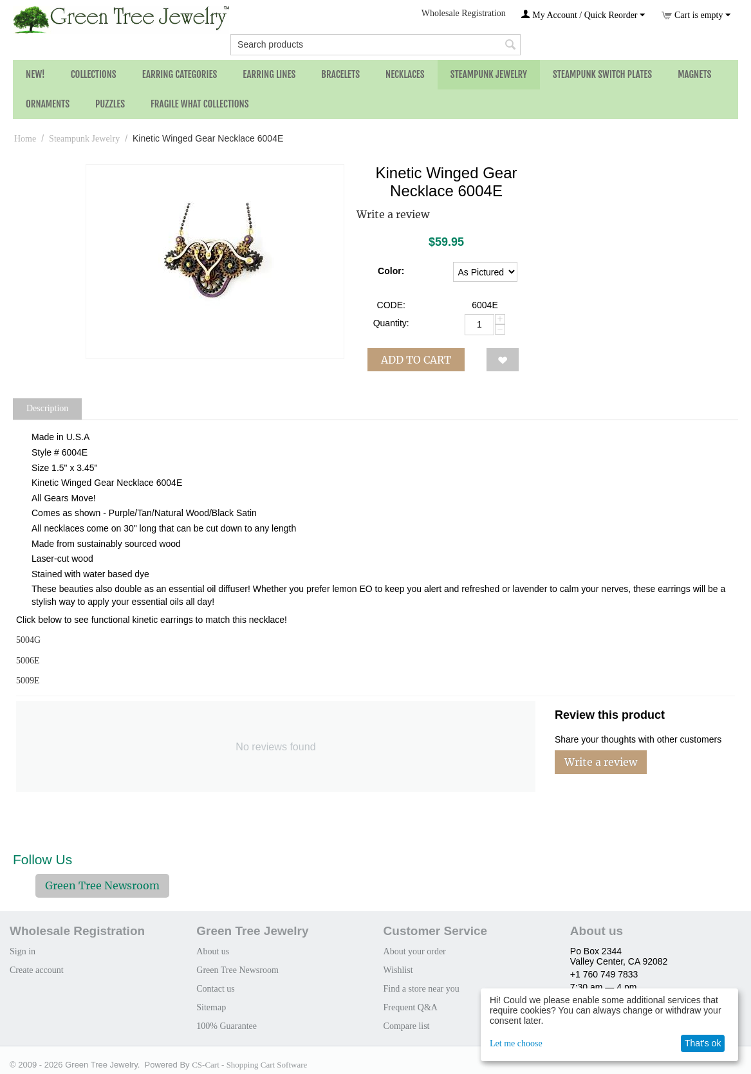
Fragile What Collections (200, 104)
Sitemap (211, 1007)
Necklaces (405, 74)
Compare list (407, 1026)
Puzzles (110, 104)
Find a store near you (421, 989)
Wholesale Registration (464, 13)
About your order (415, 951)
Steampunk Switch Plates (602, 74)
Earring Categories (180, 74)
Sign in (22, 951)
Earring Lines (269, 74)
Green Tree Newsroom (102, 885)
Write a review (393, 214)
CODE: (391, 305)
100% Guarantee (226, 1026)
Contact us (215, 989)
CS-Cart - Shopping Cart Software (249, 1064)
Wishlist (398, 970)
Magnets (694, 74)
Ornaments (48, 104)
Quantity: (391, 323)
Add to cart (416, 359)
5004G (28, 640)
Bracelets (340, 74)
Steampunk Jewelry (488, 74)
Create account (37, 970)
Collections (93, 74)
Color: (391, 271)
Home (25, 139)
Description (47, 408)
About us (212, 951)
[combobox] (375, 44)
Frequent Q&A (411, 1007)
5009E (28, 680)
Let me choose (516, 1043)
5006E (28, 660)
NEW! (35, 74)
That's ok (703, 1043)
